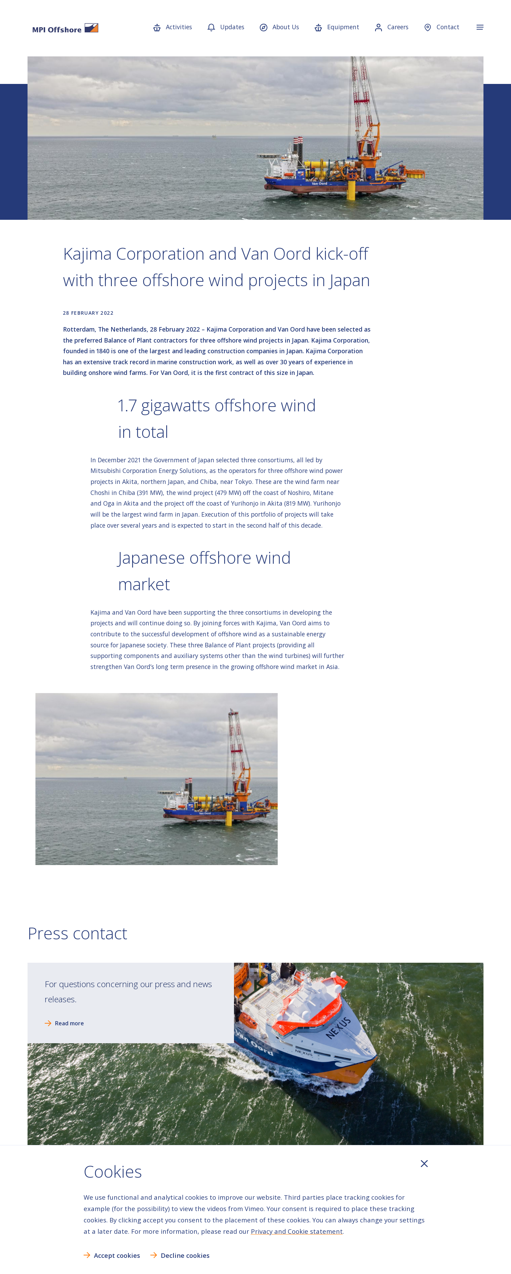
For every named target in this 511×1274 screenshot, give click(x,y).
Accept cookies (117, 1255)
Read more (69, 1023)
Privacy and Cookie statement (297, 1231)
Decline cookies (185, 1255)
